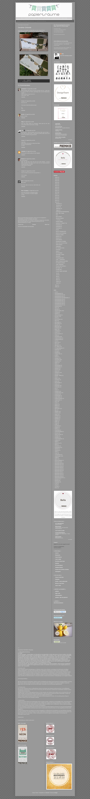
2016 (56, 193)
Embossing (57, 349)
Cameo (56, 332)
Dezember (58, 203)
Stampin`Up (57, 443)
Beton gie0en (57, 322)
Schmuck (56, 433)
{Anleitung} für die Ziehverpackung (62, 211)
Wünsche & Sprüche (60, 218)
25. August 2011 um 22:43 (31, 151)
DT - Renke (57, 346)
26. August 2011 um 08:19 (30, 158)
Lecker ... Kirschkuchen (60, 259)
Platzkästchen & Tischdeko (61, 241)
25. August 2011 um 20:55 (29, 121)
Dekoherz (57, 563)
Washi (56, 458)
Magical (56, 405)
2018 (56, 190)
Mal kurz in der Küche (59, 583)
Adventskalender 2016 (59, 303)
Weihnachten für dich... (59, 537)
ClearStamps (57, 336)
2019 (56, 188)
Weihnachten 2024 (58, 474)
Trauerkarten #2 (59, 226)
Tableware (57, 448)
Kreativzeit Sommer (58, 398)
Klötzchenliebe (57, 382)
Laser (56, 401)
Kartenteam (57, 379)
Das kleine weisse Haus (60, 561)
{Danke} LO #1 (58, 238)
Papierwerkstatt (21, 31)
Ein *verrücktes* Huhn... (60, 247)
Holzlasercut (57, 372)
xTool (56, 484)
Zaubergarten (58, 571)
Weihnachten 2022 (58, 463)
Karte (56, 376)
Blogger (56, 792)
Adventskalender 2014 (59, 300)
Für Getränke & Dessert (60, 262)
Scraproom (57, 440)
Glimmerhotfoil (57, 365)
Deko (56, 343)
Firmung (56, 351)
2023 (56, 182)
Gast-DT (56, 356)
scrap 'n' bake (58, 585)
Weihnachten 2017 (58, 464)
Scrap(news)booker (58, 438)
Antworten (23, 97)
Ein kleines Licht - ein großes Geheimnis (62, 127)
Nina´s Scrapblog (24, 190)
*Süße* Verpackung (59, 264)
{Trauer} (57, 229)
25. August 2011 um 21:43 (30, 140)
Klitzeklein (57, 579)
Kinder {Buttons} (59, 239)
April (57, 278)
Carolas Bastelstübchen (60, 532)
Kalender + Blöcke (58, 375)
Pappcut (56, 420)
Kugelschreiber (57, 399)
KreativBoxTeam (58, 392)
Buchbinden (57, 327)
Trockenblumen (58, 454)
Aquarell (56, 313)
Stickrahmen (57, 445)
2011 (56, 202)
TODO (56, 451)
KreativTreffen (57, 397)
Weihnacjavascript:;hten (59, 477)
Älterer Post (47, 224)
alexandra (57, 309)
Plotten (56, 421)
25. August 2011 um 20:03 (30, 114)
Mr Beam (56, 412)
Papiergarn (57, 418)
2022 (56, 183)
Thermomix (57, 450)
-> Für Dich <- (58, 219)
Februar (57, 281)
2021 (56, 185)
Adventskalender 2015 (59, 302)
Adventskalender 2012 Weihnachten (61, 297)
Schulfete (56, 435)
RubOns (56, 428)
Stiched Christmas (58, 524)
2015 (56, 195)
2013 (56, 198)
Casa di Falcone (58, 333)
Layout (56, 404)
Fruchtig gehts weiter (60, 257)
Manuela (23, 158)
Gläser (56, 363)
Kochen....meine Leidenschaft (61, 581)
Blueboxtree (57, 555)
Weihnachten (57, 461)
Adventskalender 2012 (59, 296)
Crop (56, 340)
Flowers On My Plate (59, 577)
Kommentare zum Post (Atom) (28, 226)
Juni (57, 274)
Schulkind (56, 437)
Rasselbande (57, 425)
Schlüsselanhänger (58, 431)
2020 (56, 187)
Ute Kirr (22, 114)
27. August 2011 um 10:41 (34, 190)
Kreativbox (57, 391)
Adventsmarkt (57, 306)
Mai (57, 276)
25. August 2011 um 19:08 (31, 88)
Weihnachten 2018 (58, 466)
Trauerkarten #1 (59, 228)
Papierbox (57, 417)
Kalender (56, 374)
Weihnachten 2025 (58, 476)
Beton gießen (57, 323)
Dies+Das (56, 345)
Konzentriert (58, 249)
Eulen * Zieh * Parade (60, 213)
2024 (56, 180)
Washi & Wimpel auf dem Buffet (62, 261)
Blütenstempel (58, 526)
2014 (56, 197)
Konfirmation (57, 386)
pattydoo (57, 591)
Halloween (57, 368)
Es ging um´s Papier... (60, 234)
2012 (56, 200)
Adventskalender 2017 (59, 304)
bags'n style (57, 593)
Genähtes (56, 358)
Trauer (56, 453)
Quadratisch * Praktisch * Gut (61, 223)
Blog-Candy (57, 326)
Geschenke (57, 359)
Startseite (19, 21)
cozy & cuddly (58, 559)
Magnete (56, 407)
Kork (56, 388)
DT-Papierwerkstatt (25, 81)
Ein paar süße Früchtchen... (61, 266)
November (58, 205)
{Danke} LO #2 (58, 236)
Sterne (56, 444)
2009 (56, 286)
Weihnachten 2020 (58, 469)
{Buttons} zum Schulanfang (61, 233)
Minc (56, 410)
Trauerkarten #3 (59, 224)
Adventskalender (58, 293)
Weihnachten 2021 (58, 470)
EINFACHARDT (58, 536)
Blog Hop (56, 325)
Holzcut (56, 371)
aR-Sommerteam (58, 315)
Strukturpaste (57, 447)
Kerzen (56, 381)
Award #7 (57, 251)
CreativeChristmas (58, 339)
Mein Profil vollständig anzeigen (66, 55)
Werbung (56, 479)
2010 (56, 285)
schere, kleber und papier (60, 137)
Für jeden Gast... (59, 269)
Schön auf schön (58, 434)
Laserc (56, 402)
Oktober (57, 206)
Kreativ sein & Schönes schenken (62, 569)
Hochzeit (56, 369)
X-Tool (56, 483)
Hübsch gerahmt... (59, 244)
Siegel (56, 441)
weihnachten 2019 (58, 467)
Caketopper (57, 330)
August (57, 210)
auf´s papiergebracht (59, 523)
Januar (57, 283)
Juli (57, 273)
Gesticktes (57, 361)
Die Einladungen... (59, 252)
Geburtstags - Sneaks (60, 254)
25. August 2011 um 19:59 (30, 101)
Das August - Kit (59, 267)
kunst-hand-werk (58, 126)
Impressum (31, 21)
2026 (56, 177)
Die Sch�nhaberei (59, 565)
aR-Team (56, 316)
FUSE (56, 355)
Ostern (56, 414)
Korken (56, 389)
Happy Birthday (58, 124)
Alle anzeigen (70, 139)
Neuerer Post (20, 224)
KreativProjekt (57, 395)
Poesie (56, 422)
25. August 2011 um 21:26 (30, 130)
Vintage (56, 457)
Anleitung (56, 312)
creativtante (23, 88)
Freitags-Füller (57, 353)
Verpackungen (57, 456)
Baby (56, 320)
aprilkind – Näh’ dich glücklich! (61, 597)
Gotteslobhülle (57, 366)
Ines (22, 180)
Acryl (56, 292)
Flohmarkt (25, 21)
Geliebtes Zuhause (59, 567)
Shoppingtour (58, 246)
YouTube (56, 486)
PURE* (56, 424)
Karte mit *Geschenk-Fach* (61, 231)
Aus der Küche (57, 319)
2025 (56, 179)
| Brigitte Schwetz (58, 129)
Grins (57, 214)
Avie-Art (56, 553)
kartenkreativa (58, 133)
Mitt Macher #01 (58, 138)
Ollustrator (47, 792)
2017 (56, 192)
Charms (56, 335)
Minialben (56, 411)
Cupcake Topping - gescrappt (61, 271)
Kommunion (57, 385)
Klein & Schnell (59, 216)
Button (56, 329)
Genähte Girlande (59, 221)
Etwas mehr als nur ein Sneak (61, 243)
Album (56, 307)
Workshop (57, 480)
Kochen (56, 384)
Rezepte (56, 427)
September (58, 208)
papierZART (57, 123)
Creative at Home (58, 338)
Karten (30, 81)
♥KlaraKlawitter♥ (58, 595)
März (57, 279)
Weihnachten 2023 (58, 473)
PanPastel (57, 415)
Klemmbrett (58, 256)
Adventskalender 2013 (59, 299)
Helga (22, 121)
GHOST (56, 362)
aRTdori (56, 317)
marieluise (23, 151)
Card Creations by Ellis (59, 530)
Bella (25, 80)
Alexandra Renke (58, 310)
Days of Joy (57, 342)
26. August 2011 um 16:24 (28, 180)
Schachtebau (57, 430)
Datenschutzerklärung (41, 21)
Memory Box (57, 408)
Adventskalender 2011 (59, 294)
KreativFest (57, 394)
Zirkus (56, 487)
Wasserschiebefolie (58, 460)
